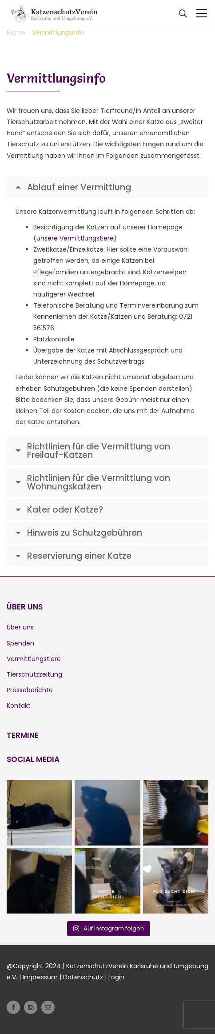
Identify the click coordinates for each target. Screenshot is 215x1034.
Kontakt (19, 705)
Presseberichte (30, 689)
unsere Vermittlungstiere (75, 238)
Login (116, 977)
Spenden (20, 643)
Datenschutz (83, 977)
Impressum (40, 977)
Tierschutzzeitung (34, 674)
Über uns (20, 627)
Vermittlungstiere (34, 658)
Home (16, 32)
